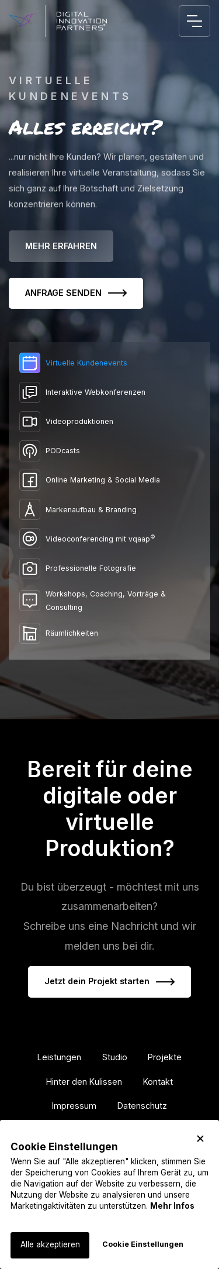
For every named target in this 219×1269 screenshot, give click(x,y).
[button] (200, 1138)
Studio (114, 1057)
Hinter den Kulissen (84, 1082)
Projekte (165, 1057)
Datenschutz (142, 1106)
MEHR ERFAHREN (61, 246)
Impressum (74, 1106)
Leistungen (59, 1057)
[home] (58, 21)
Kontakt (158, 1082)
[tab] (109, 363)
